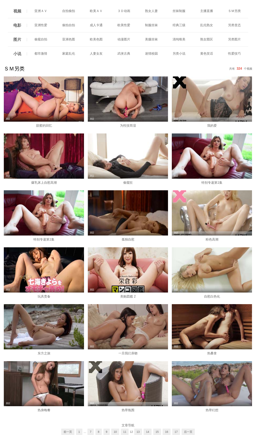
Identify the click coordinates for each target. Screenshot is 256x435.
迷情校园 (151, 53)
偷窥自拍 (40, 39)
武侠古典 (123, 53)
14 (147, 431)
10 (115, 431)
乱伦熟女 (206, 25)
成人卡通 (96, 25)
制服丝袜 (151, 25)
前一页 (68, 431)
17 (176, 431)
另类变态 (234, 25)
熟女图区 (206, 39)
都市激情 (40, 53)
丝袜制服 (179, 11)
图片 (17, 39)
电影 (17, 25)
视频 (17, 11)
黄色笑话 (206, 53)
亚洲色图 (68, 39)
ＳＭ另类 (234, 11)
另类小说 (179, 53)
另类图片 (234, 39)
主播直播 (206, 11)
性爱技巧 (234, 53)
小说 (17, 53)
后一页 (188, 431)
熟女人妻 (151, 11)
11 (124, 431)
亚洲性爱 (40, 25)
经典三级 (179, 25)
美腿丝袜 (151, 39)
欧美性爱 (123, 25)
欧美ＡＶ (96, 11)
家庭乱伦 (68, 53)
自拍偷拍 (68, 11)
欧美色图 (96, 39)
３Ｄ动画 (123, 11)
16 (166, 431)
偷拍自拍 (68, 25)
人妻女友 (96, 53)
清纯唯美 (179, 39)
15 (157, 431)
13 (138, 431)
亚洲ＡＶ (40, 11)
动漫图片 (123, 39)
